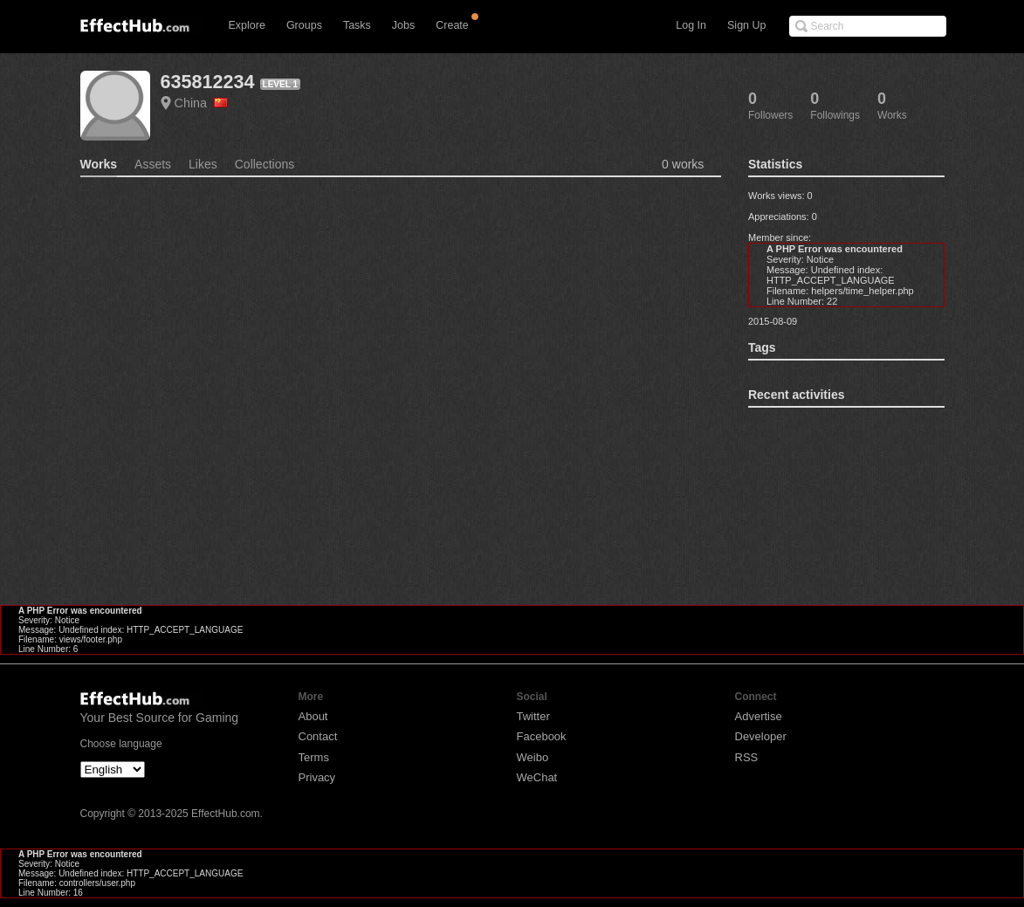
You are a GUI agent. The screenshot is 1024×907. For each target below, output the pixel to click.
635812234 (208, 82)
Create (452, 25)
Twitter (533, 716)
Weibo (533, 757)
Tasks (357, 25)
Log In (691, 25)
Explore (247, 25)
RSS (747, 757)
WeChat (537, 777)
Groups (304, 25)
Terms (314, 757)
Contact (318, 736)
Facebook (542, 736)
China (202, 103)
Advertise (758, 716)
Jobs (403, 25)
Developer (761, 736)
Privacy (317, 777)
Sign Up (746, 25)
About (313, 716)
